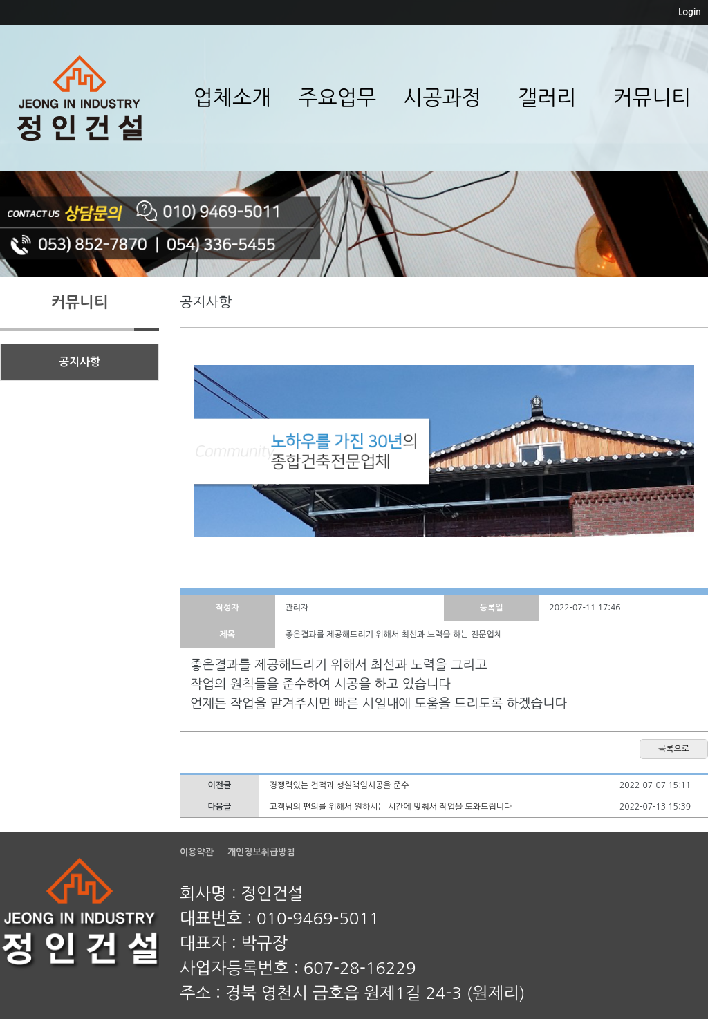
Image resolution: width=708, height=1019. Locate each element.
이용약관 (197, 852)
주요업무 (337, 97)
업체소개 (232, 97)
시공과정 (442, 97)
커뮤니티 (652, 97)
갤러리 (547, 97)
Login (689, 12)
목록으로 (673, 749)
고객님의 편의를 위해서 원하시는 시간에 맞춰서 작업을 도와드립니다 (391, 807)
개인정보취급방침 (261, 852)
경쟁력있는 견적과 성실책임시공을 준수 (339, 785)
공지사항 (79, 362)
